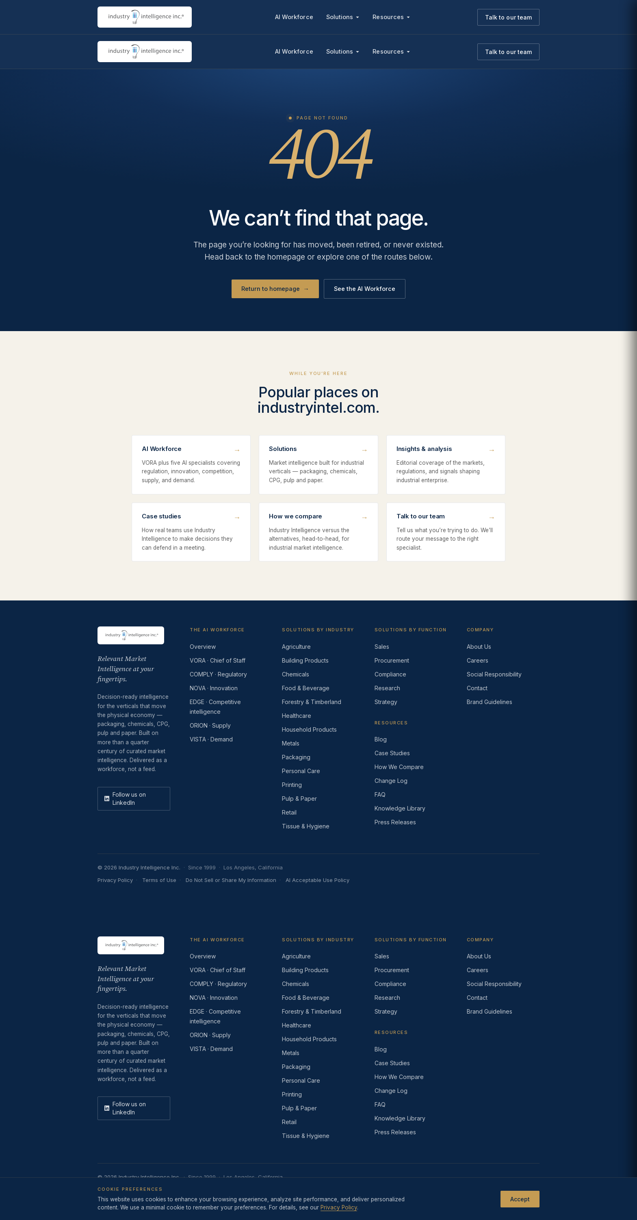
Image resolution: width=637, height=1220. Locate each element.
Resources (391, 16)
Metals (290, 743)
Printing (292, 784)
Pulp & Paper (299, 798)
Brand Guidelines (489, 701)
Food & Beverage (305, 688)
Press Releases (395, 822)
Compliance (390, 674)
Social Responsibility (494, 674)
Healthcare (296, 715)
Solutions (343, 16)
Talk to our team (508, 17)
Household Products (309, 729)
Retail (289, 812)
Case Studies (392, 753)
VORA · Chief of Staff (217, 660)
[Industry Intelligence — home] (145, 17)
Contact (477, 688)
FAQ (380, 794)
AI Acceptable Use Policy (317, 880)
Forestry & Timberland (311, 701)
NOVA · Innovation (214, 688)
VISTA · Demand (211, 739)
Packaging (296, 757)
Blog (381, 739)
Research (387, 688)
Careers (477, 660)
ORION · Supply (210, 725)
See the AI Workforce (364, 288)
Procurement (392, 660)
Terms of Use (159, 880)
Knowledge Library (400, 808)
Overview (203, 646)
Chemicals (295, 674)
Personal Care (301, 770)
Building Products (305, 660)
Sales (382, 646)
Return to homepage (275, 288)
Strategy (386, 701)
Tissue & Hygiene (305, 826)
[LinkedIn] (134, 798)
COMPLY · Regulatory (218, 674)
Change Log (391, 780)
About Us (479, 646)
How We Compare (399, 766)
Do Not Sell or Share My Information (231, 880)
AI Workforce (294, 16)
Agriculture (296, 646)
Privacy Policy (115, 880)
